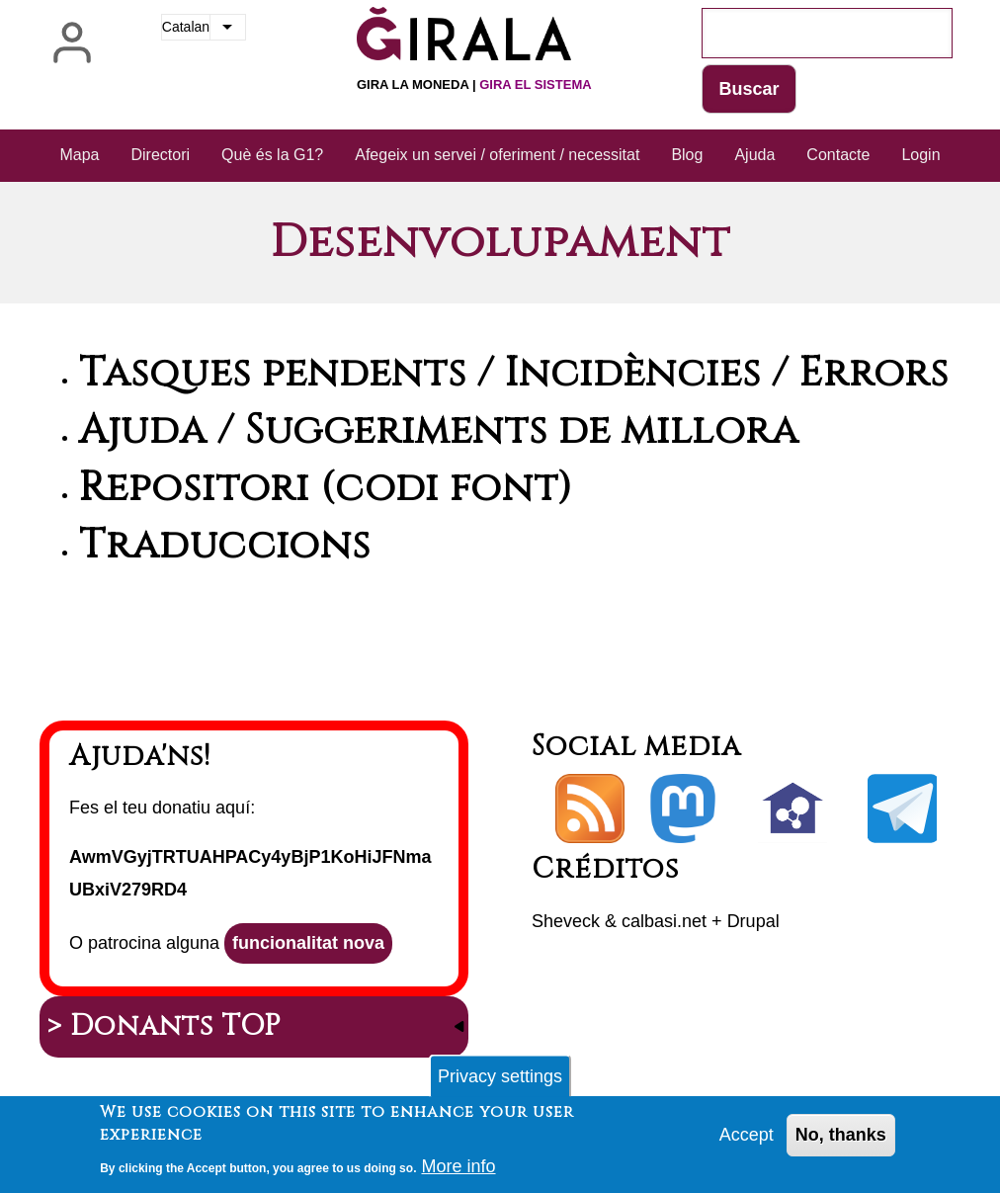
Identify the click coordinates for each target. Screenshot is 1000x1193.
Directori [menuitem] (161, 154)
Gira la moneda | (474, 84)
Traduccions (225, 545)
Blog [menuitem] (687, 154)
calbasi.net (664, 921)
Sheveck (566, 921)
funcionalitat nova (308, 943)
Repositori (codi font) (326, 488)
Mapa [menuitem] (79, 154)
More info (458, 1169)
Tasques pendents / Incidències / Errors (514, 373)
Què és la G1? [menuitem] (272, 154)
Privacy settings (500, 1079)
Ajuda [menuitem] (754, 154)
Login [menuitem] (920, 154)
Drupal (753, 921)
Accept (746, 1139)
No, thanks (840, 1139)
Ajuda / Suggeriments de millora (438, 431)
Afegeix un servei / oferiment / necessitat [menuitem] (497, 154)
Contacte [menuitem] (838, 154)
